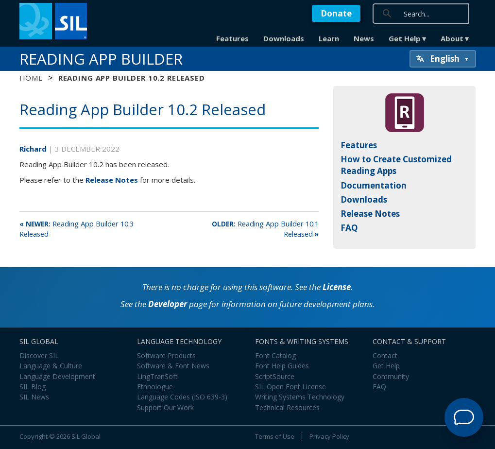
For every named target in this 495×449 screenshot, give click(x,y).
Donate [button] (336, 13)
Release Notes (111, 180)
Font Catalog (275, 355)
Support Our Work (165, 407)
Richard (34, 149)
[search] (448, 13)
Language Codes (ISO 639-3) (182, 396)
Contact (385, 355)
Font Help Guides (282, 365)
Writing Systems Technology (299, 396)
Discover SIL (39, 355)
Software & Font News (173, 365)
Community (391, 376)
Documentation (374, 185)
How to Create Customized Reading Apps (396, 165)
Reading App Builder (101, 59)
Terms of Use (274, 436)
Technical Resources (287, 407)
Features (232, 38)
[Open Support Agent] (463, 417)
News (364, 38)
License (337, 287)
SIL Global (86, 436)
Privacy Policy (329, 436)
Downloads (283, 38)
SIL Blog (32, 386)
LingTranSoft (157, 376)
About (452, 38)
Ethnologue (155, 386)
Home (31, 78)
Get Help (405, 38)
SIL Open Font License (290, 386)
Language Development (57, 376)
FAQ (349, 227)
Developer (167, 304)
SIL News (34, 396)
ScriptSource (274, 376)
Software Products (166, 355)
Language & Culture (50, 365)
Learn (329, 38)
